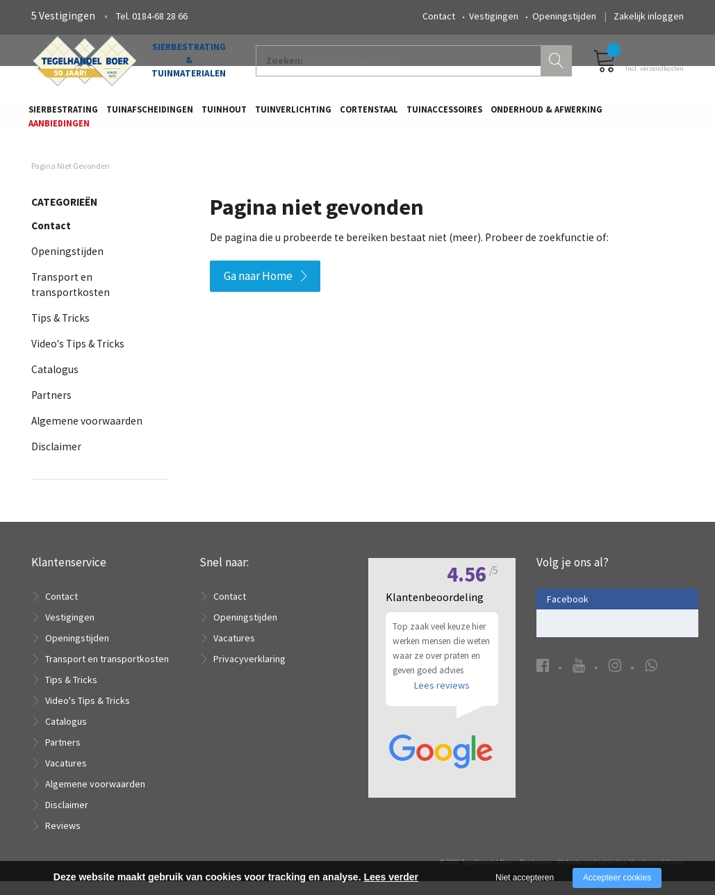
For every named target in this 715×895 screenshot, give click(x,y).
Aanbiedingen (59, 129)
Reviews (63, 839)
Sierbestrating (63, 115)
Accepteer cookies (617, 877)
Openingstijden (564, 16)
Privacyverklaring (249, 672)
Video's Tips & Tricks (77, 356)
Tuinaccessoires (444, 115)
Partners (51, 408)
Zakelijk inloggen (649, 16)
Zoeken (558, 67)
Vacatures (66, 777)
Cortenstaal (369, 115)
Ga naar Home (258, 289)
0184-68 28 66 (160, 16)
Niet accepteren (524, 877)
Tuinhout (224, 115)
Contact (438, 16)
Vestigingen (493, 16)
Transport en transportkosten (107, 672)
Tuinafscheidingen (149, 115)
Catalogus (55, 382)
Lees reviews (442, 704)
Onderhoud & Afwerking (546, 115)
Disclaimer (56, 459)
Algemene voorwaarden (86, 434)
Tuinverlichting (293, 115)
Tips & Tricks (60, 331)
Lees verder (390, 876)
